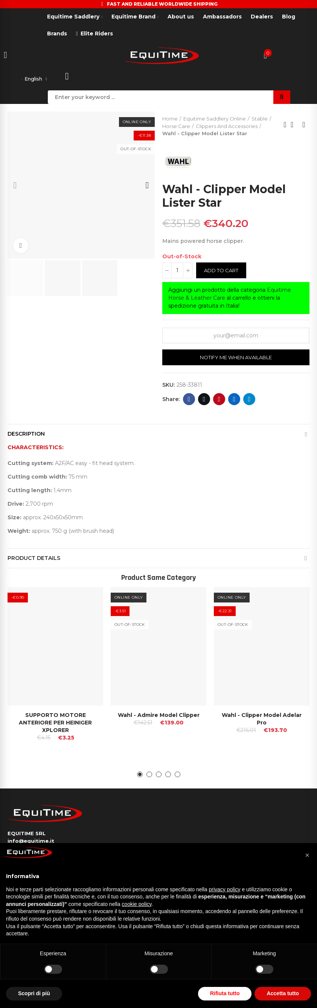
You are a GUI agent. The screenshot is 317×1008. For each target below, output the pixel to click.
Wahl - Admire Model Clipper (159, 716)
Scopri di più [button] (34, 993)
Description (26, 435)
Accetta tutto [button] (283, 993)
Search (281, 98)
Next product (303, 126)
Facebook (189, 401)
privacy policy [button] (225, 889)
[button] (15, 186)
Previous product (285, 126)
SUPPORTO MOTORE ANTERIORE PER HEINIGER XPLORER (55, 724)
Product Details (34, 559)
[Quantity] (177, 272)
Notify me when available (236, 359)
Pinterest (219, 401)
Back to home (294, 126)
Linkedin (234, 401)
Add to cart (221, 272)
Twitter (204, 401)
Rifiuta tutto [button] (225, 993)
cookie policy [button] (136, 904)
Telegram (249, 401)
